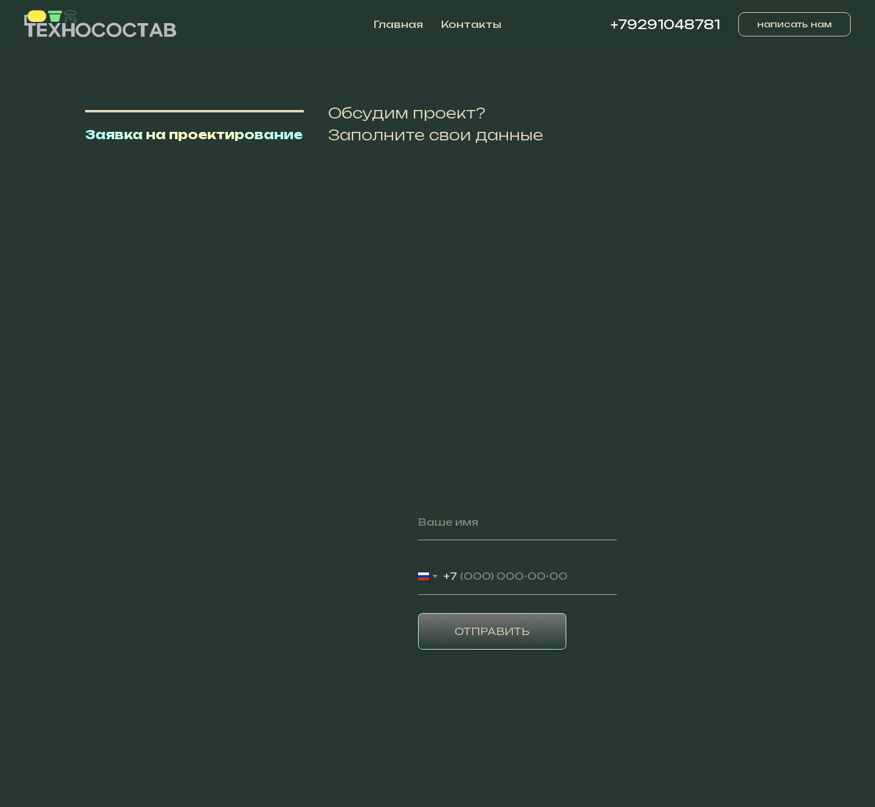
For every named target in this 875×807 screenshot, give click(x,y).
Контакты (471, 24)
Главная (398, 24)
